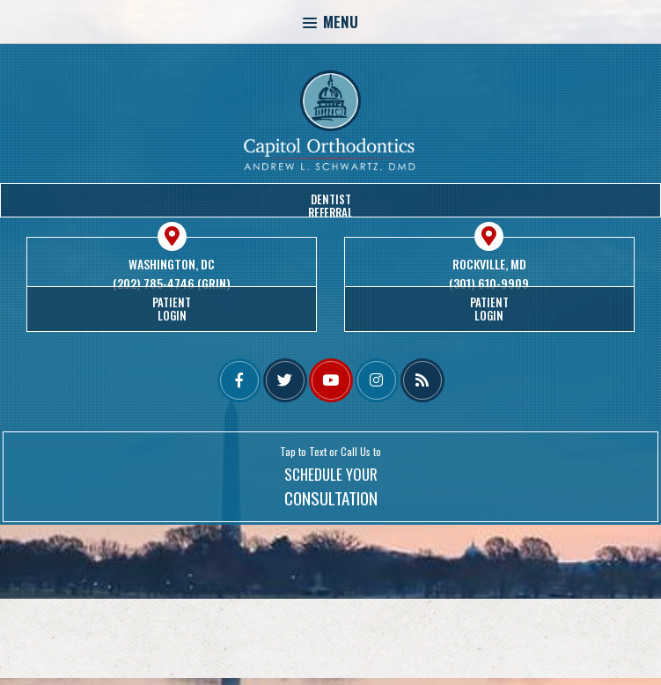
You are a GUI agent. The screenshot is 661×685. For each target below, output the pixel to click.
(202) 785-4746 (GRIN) (172, 283)
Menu (330, 22)
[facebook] (239, 380)
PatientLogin (171, 308)
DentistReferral (330, 203)
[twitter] (285, 380)
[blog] (422, 380)
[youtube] (331, 380)
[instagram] (377, 380)
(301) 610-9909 (489, 283)
